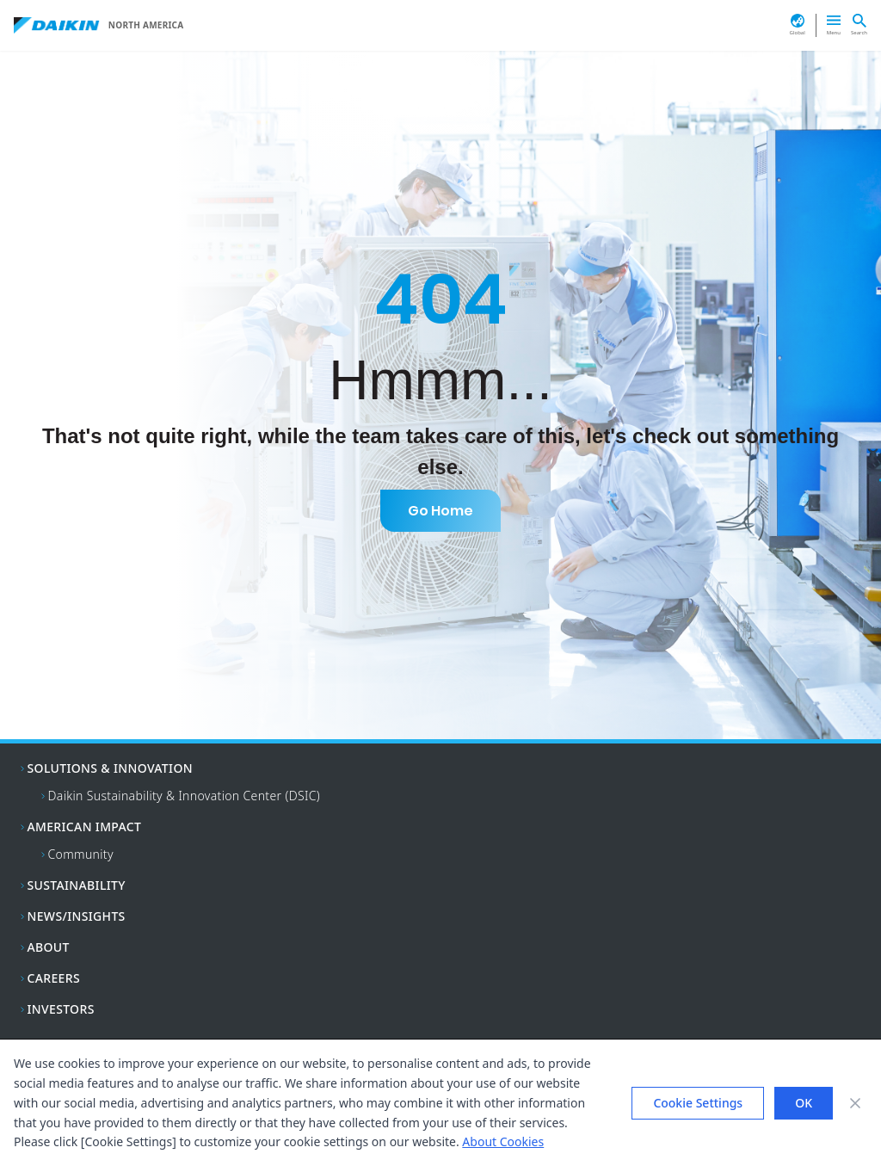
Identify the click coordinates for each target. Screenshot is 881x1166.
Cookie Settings (697, 1103)
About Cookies (503, 1141)
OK (803, 1103)
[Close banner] (855, 1103)
